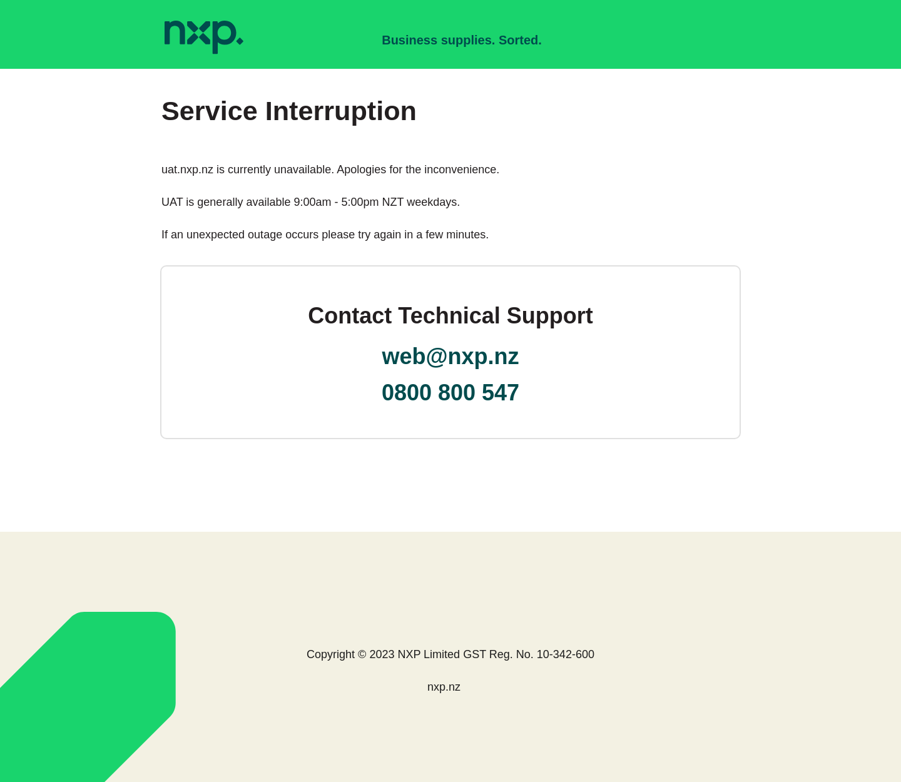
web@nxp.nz (450, 356)
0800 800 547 (450, 392)
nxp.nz (444, 687)
